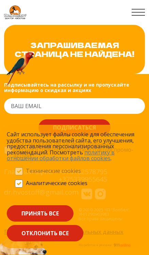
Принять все (40, 213)
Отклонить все (45, 233)
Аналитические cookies (56, 183)
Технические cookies (53, 171)
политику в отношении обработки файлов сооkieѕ (61, 155)
